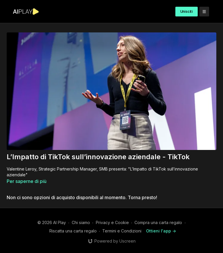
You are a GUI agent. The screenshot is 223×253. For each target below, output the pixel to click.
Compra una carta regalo (158, 222)
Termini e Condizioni (121, 230)
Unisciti (186, 11)
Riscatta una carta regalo (73, 230)
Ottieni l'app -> (161, 230)
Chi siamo (81, 222)
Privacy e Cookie (112, 222)
